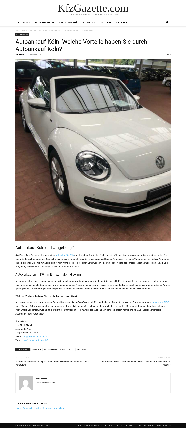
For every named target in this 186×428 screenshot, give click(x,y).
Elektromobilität (69, 22)
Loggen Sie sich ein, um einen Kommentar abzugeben (39, 408)
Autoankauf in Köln (65, 255)
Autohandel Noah (67, 350)
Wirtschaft (122, 22)
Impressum (109, 425)
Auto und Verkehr (44, 22)
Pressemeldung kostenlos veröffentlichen (154, 425)
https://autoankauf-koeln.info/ (35, 340)
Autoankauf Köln (50, 350)
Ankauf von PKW (160, 302)
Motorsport (90, 22)
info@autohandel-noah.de (35, 336)
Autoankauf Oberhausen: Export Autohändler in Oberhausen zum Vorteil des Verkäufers (52, 363)
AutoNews (130, 425)
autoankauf (36, 350)
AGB (79, 425)
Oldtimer (106, 22)
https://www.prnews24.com (45, 383)
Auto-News (23, 22)
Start (17, 30)
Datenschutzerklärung (93, 425)
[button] (167, 22)
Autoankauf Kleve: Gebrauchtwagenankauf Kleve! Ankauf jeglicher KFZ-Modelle (136, 363)
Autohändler (81, 350)
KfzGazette (19, 55)
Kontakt (120, 425)
